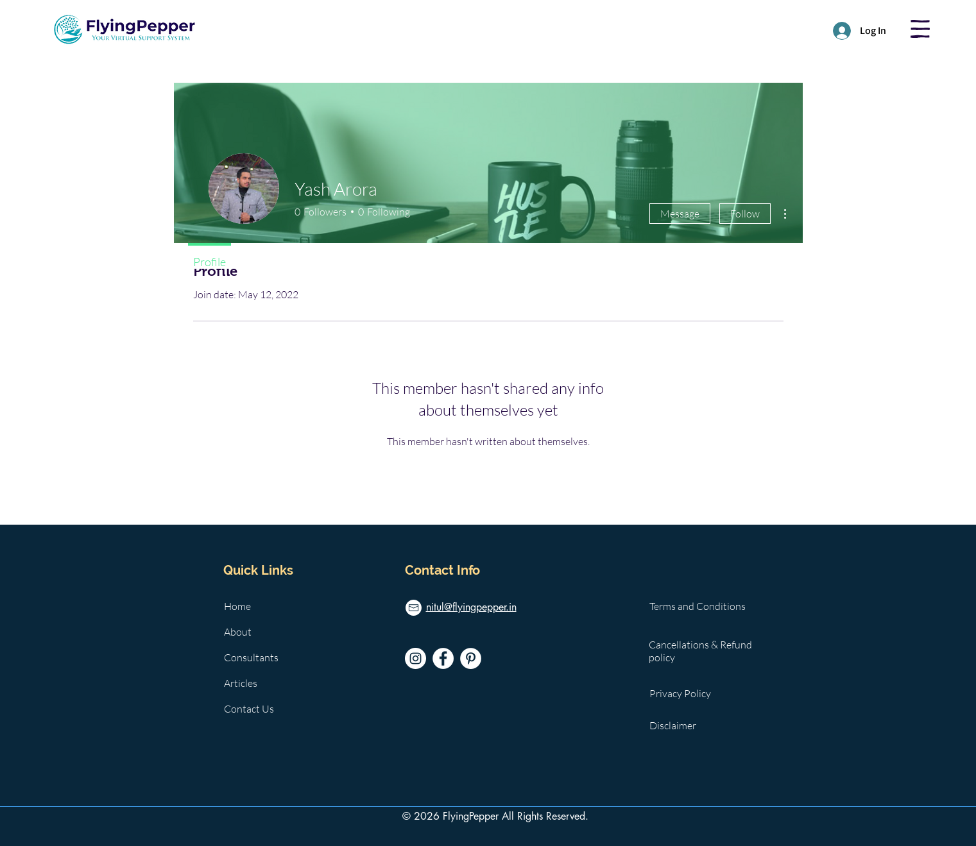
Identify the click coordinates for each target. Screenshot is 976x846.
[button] (920, 29)
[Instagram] (415, 658)
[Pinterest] (470, 658)
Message (679, 213)
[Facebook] (443, 658)
